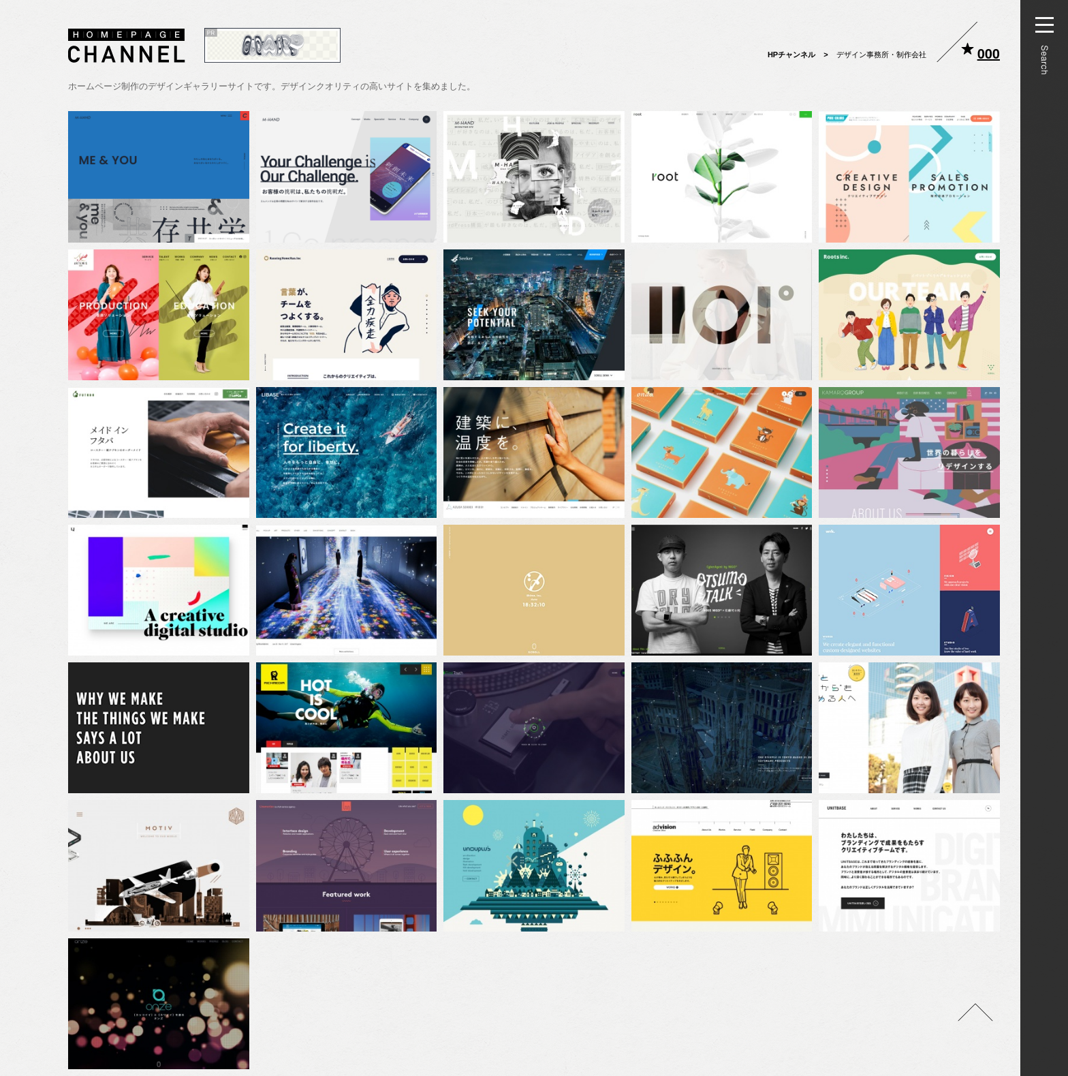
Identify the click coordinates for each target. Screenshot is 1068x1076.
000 (988, 53)
